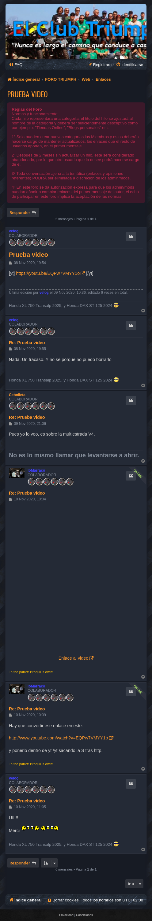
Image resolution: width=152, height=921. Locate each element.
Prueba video (27, 93)
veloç (13, 231)
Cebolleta (17, 395)
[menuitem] (15, 64)
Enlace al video (74, 658)
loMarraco (36, 470)
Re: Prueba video (27, 342)
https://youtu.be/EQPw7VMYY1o (48, 273)
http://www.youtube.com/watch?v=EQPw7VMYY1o (58, 737)
